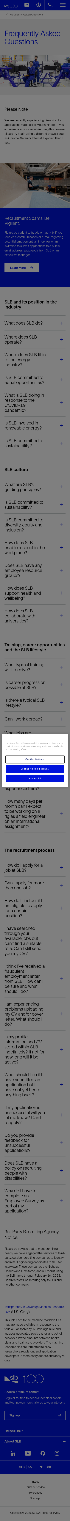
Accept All (35, 778)
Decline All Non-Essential (35, 768)
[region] (35, 760)
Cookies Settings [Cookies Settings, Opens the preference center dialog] (34, 759)
